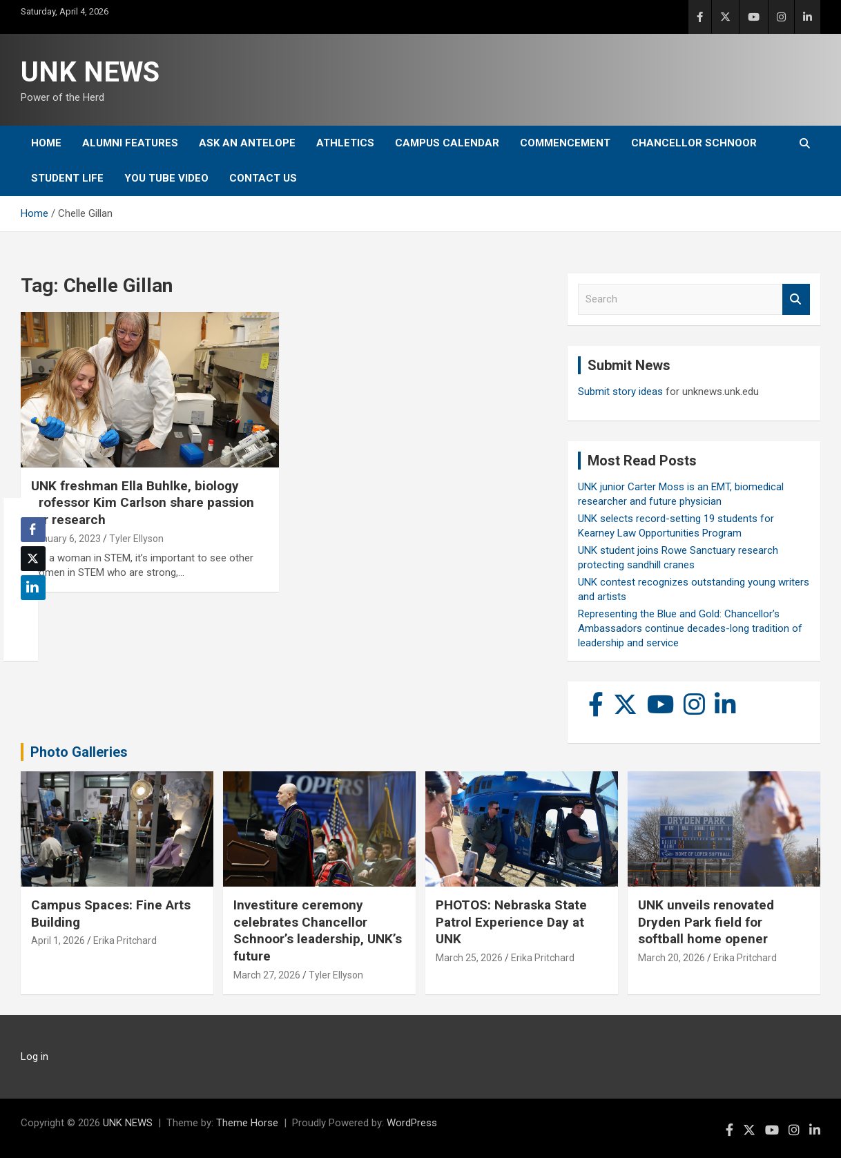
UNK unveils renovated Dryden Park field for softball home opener (706, 922)
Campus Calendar (447, 143)
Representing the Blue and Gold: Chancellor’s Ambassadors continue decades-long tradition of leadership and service (690, 628)
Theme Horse (247, 1123)
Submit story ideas (620, 391)
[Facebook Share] (33, 529)
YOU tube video (166, 178)
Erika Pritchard (125, 940)
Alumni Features (130, 143)
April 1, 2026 (58, 940)
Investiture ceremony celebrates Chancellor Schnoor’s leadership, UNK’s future (317, 930)
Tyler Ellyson (136, 538)
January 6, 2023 (66, 538)
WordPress (412, 1123)
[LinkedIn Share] (33, 587)
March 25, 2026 (469, 957)
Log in (34, 1056)
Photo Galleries (79, 752)
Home (46, 143)
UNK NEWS (90, 72)
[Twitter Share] (33, 558)
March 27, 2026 (266, 975)
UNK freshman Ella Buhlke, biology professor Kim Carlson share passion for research (142, 503)
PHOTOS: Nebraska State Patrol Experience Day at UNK (511, 922)
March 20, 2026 (671, 957)
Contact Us (263, 178)
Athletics (345, 143)
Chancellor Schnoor (694, 143)
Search (796, 299)
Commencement (565, 143)
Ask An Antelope (247, 143)
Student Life (67, 178)
